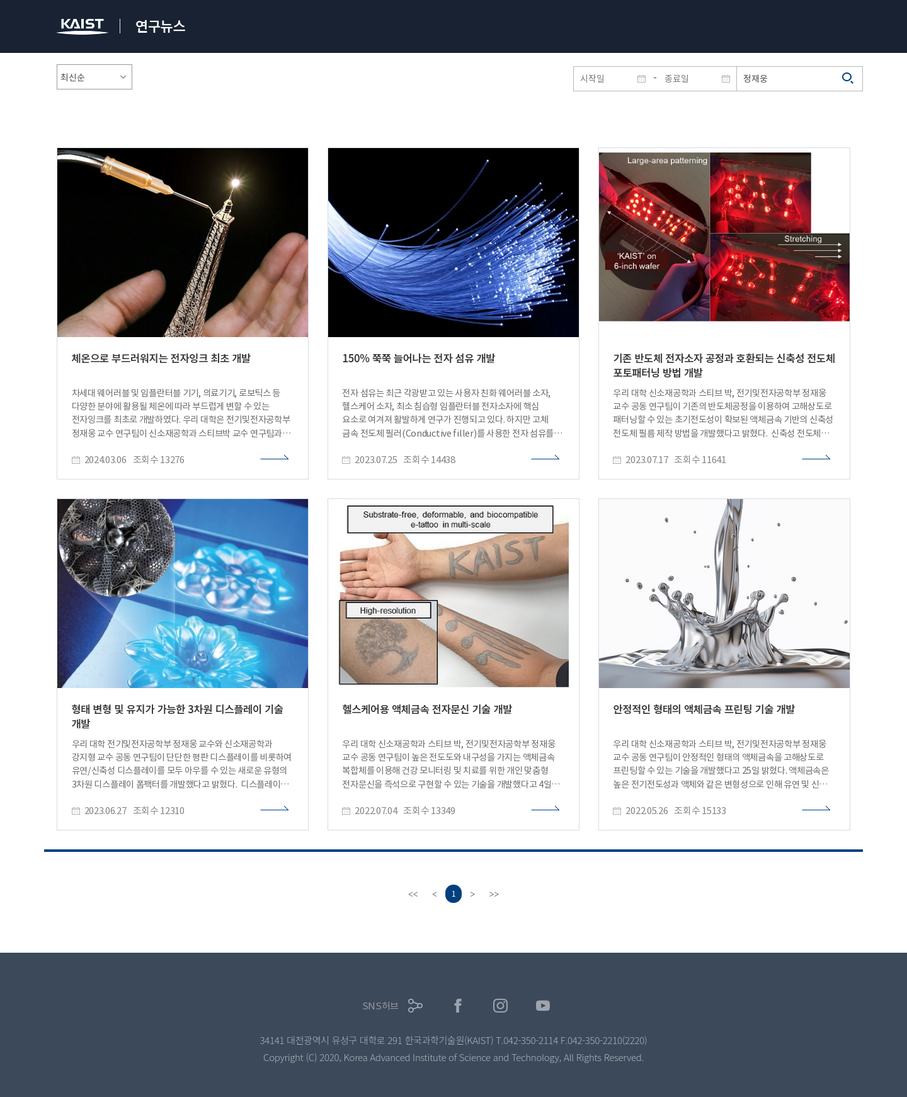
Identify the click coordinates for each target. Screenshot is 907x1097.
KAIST (83, 28)
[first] (411, 894)
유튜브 (543, 1006)
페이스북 (458, 1006)
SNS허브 (380, 1006)
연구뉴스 (160, 25)
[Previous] (433, 894)
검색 (848, 78)
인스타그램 (500, 1006)
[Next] (473, 894)
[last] (495, 894)
